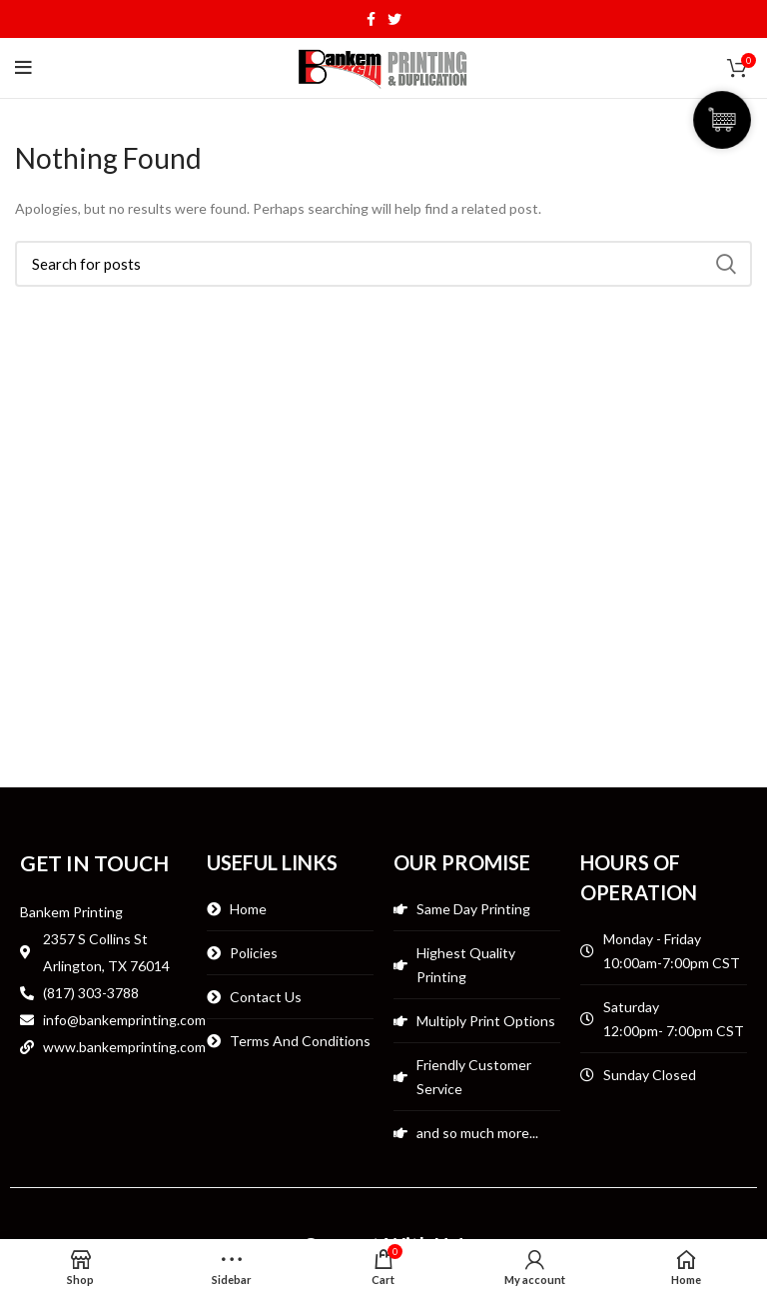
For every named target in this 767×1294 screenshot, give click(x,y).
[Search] (383, 264)
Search (725, 264)
